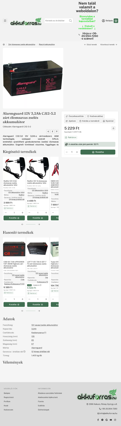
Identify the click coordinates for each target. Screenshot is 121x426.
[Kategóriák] (5, 20)
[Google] (106, 420)
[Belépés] (107, 20)
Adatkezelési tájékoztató (48, 397)
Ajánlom (71, 121)
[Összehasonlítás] (74, 116)
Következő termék (108, 45)
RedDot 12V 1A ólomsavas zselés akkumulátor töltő (37, 182)
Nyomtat (108, 121)
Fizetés (41, 401)
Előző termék (90, 45)
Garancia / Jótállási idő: (14, 352)
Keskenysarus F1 (38, 333)
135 (33, 336)
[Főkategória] (4, 45)
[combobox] (58, 20)
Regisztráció (9, 397)
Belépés (7, 393)
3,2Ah (33, 329)
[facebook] (52, 131)
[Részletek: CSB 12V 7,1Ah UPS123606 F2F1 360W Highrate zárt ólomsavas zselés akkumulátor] (14, 248)
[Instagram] (115, 420)
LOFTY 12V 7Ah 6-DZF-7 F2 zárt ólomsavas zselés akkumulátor (36, 264)
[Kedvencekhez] (95, 116)
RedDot (21, 195)
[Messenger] (102, 420)
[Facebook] (98, 420)
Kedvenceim (8, 410)
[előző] (22, 224)
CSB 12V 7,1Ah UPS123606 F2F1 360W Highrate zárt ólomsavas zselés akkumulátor (14, 265)
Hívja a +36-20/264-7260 (90, 34)
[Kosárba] (14, 218)
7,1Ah (22, 279)
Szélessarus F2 (42, 282)
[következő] (39, 224)
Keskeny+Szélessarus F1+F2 (14, 284)
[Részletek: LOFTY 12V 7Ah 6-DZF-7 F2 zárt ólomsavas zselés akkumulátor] (37, 248)
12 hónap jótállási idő (40, 352)
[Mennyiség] (72, 152)
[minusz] (67, 152)
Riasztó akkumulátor (47, 44)
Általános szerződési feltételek (50, 393)
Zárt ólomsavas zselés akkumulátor (21, 44)
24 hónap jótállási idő (16, 199)
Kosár (6, 406)
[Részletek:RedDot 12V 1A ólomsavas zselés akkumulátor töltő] (37, 168)
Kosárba (98, 152)
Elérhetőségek (43, 410)
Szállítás (41, 406)
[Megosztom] (48, 131)
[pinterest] (57, 131)
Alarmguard (36, 348)
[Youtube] (111, 420)
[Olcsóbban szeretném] (113, 128)
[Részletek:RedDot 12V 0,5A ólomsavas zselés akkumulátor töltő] (14, 168)
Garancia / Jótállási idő (13, 197)
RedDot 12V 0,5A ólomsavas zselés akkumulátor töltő (10, 183)
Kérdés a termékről (89, 121)
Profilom (7, 401)
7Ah (46, 277)
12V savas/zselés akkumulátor (18, 276)
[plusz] (77, 152)
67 (32, 344)
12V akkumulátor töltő (16, 192)
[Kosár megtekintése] (116, 20)
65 (32, 340)
